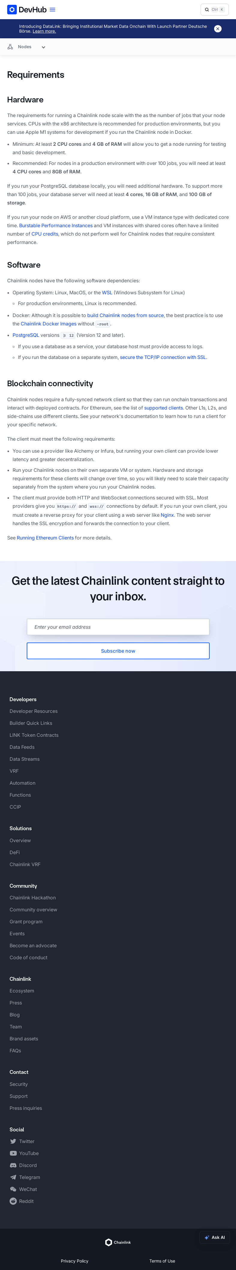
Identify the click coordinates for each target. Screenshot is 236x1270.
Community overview (33, 910)
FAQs (15, 1051)
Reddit (26, 1201)
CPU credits (44, 234)
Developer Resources (34, 711)
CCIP (15, 807)
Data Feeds (22, 747)
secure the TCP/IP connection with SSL (163, 357)
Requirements (35, 74)
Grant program (26, 922)
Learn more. (44, 31)
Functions (20, 795)
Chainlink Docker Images (48, 324)
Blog (15, 1015)
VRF (14, 771)
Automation (22, 783)
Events (17, 933)
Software (23, 265)
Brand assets (24, 1039)
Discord (28, 1165)
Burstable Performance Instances (56, 225)
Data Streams (25, 759)
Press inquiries (26, 1108)
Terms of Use (162, 1260)
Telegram (29, 1177)
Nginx (167, 515)
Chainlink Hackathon (33, 898)
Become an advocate (33, 945)
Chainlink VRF (25, 864)
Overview (20, 840)
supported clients (163, 408)
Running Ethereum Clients (45, 538)
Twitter (26, 1141)
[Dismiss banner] (218, 28)
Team (16, 1027)
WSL (107, 292)
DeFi (15, 852)
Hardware (25, 99)
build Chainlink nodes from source (125, 315)
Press (16, 1003)
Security (19, 1084)
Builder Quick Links (31, 723)
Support (19, 1096)
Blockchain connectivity (50, 383)
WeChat (28, 1189)
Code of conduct (28, 957)
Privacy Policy (74, 1260)
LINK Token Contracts (34, 735)
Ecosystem (22, 991)
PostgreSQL (26, 335)
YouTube (29, 1153)
